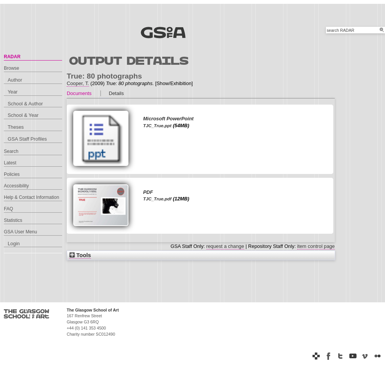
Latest (10, 163)
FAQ (8, 209)
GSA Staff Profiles (27, 139)
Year (13, 92)
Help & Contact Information (31, 197)
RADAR (12, 56)
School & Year (23, 115)
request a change (225, 246)
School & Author (25, 104)
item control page (316, 246)
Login (14, 243)
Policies (12, 174)
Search (11, 151)
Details (116, 93)
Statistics (13, 220)
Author (15, 80)
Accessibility (16, 186)
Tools (80, 255)
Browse (11, 68)
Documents (79, 93)
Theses (16, 127)
